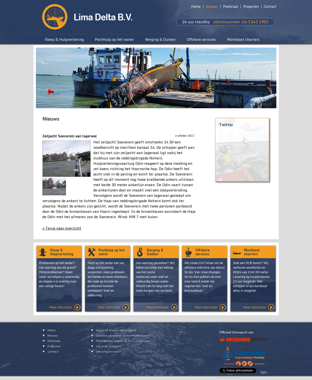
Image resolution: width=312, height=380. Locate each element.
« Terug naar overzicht (61, 228)
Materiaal (230, 6)
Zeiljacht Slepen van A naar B (116, 330)
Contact (270, 6)
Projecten (251, 6)
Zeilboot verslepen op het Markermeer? (123, 335)
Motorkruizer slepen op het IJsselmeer (123, 341)
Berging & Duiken (160, 39)
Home (196, 6)
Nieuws (212, 6)
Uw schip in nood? (108, 351)
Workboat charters (243, 39)
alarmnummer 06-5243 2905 (241, 22)
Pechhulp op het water (114, 39)
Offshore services (201, 39)
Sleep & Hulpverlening (64, 39)
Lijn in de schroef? (108, 346)
